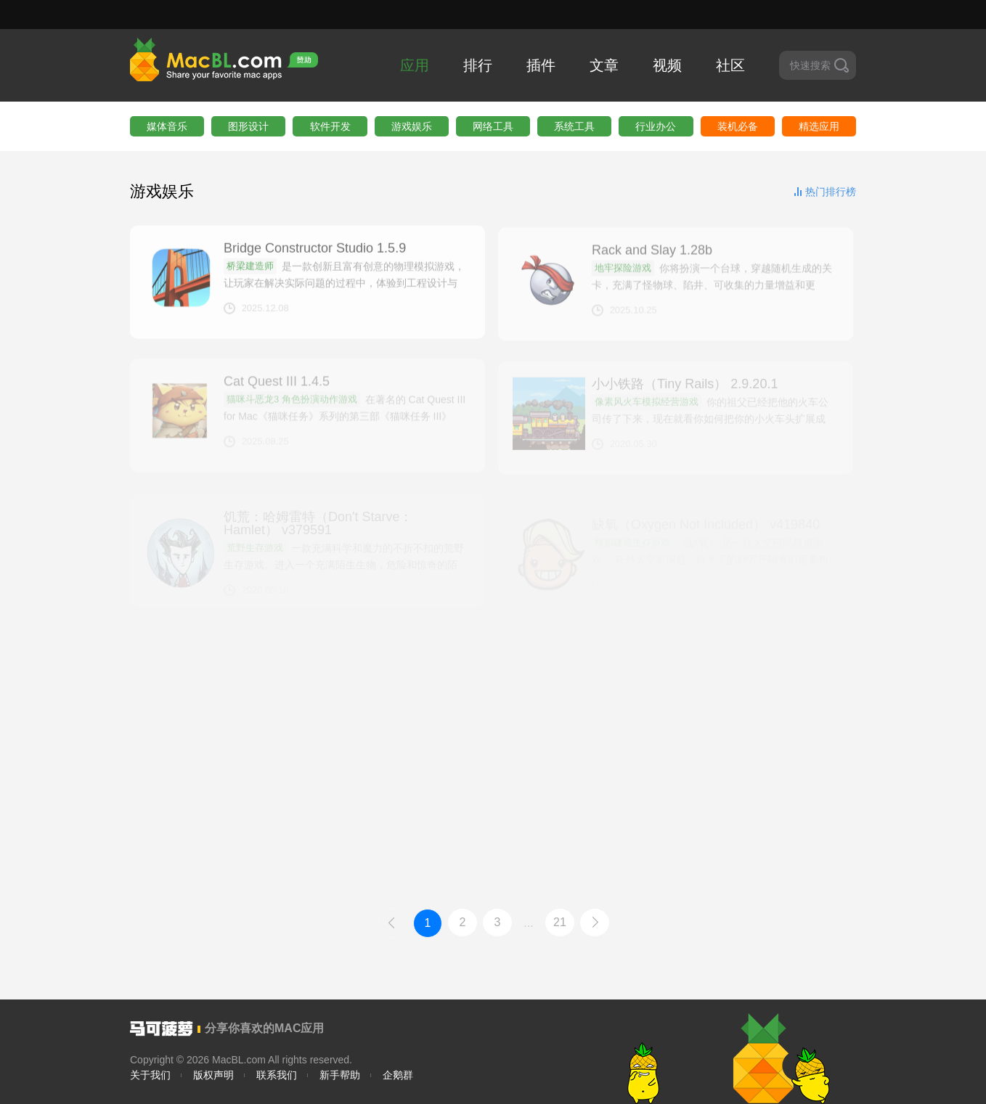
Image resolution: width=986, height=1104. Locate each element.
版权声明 (213, 1075)
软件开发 (330, 126)
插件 (540, 65)
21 (559, 922)
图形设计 (248, 126)
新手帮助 (339, 1075)
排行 (477, 65)
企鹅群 (398, 1075)
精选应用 (819, 126)
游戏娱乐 (411, 126)
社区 (730, 65)
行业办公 (655, 126)
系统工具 (574, 126)
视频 (667, 65)
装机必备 (737, 126)
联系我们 (276, 1075)
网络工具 (493, 126)
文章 (604, 65)
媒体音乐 (167, 126)
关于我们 (150, 1075)
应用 (414, 65)
